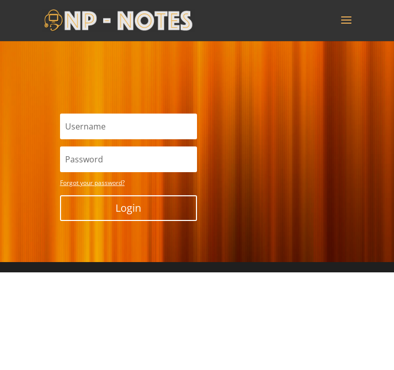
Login (128, 208)
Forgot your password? (92, 182)
